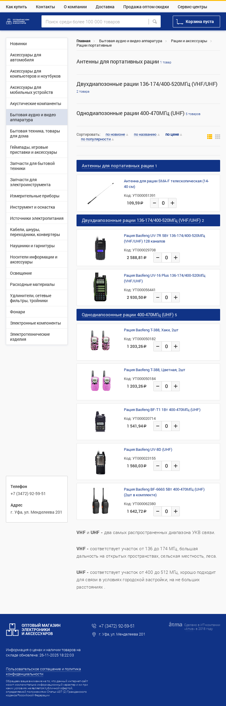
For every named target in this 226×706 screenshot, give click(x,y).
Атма (189, 628)
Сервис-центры (192, 6)
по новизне (115, 134)
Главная (83, 40)
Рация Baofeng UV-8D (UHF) (148, 449)
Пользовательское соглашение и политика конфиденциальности (43, 671)
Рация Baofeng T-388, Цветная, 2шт (154, 369)
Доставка (105, 6)
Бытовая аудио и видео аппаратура (130, 40)
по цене (172, 134)
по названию (145, 134)
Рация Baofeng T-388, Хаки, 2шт (151, 329)
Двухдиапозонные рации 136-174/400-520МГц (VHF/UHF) (147, 87)
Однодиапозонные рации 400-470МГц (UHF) (138, 113)
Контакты (45, 6)
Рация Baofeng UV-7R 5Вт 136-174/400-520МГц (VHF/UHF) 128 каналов (164, 238)
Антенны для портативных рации (124, 61)
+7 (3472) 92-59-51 (28, 493)
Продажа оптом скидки (146, 6)
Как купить (16, 6)
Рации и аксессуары (189, 40)
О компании (75, 6)
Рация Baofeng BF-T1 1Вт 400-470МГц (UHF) (162, 409)
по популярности (96, 139)
